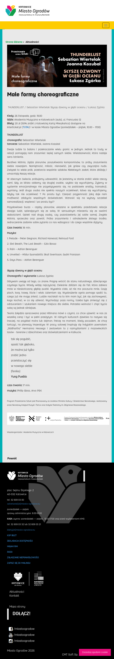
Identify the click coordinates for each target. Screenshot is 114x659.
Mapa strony (17, 606)
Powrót (12, 458)
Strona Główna (14, 42)
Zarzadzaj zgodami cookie (95, 652)
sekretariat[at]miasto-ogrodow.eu (23, 504)
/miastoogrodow (22, 629)
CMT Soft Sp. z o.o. (73, 654)
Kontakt (14, 595)
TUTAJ (26, 127)
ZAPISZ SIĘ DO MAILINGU (18, 563)
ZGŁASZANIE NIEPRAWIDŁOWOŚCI (23, 557)
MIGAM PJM (12, 546)
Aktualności (32, 42)
